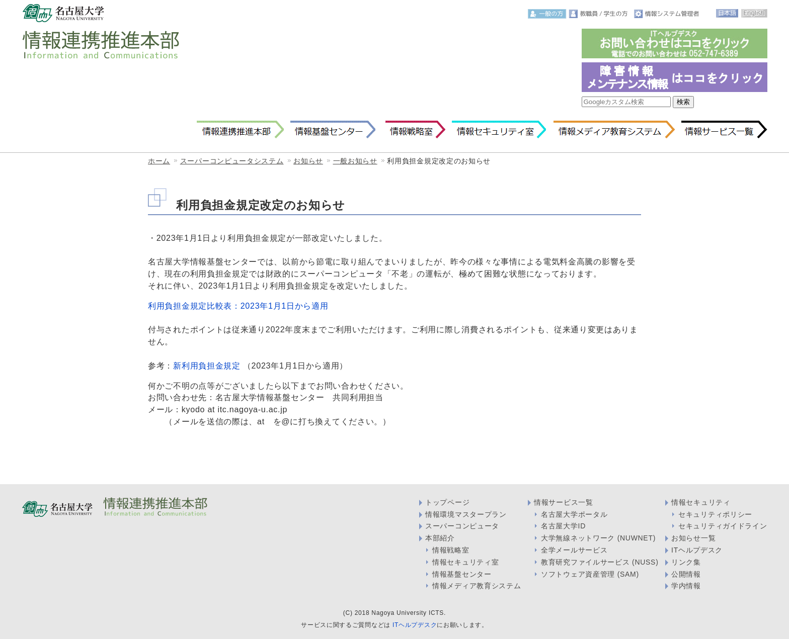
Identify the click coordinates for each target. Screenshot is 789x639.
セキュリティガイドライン (722, 526)
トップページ (447, 502)
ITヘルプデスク (697, 550)
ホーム (159, 161)
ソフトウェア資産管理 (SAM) (590, 574)
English (754, 13)
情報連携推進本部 (240, 130)
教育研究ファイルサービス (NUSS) (599, 562)
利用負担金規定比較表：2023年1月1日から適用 (238, 305)
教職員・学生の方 (600, 14)
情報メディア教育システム (614, 130)
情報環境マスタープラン (466, 514)
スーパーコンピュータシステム (232, 161)
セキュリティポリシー (715, 514)
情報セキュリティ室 (498, 130)
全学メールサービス (574, 550)
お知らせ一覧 (693, 538)
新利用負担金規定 (207, 365)
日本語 (727, 13)
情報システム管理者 (667, 14)
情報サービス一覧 (724, 130)
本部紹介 (440, 538)
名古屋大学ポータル (574, 514)
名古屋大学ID (563, 526)
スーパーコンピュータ (462, 526)
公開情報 (686, 574)
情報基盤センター (332, 130)
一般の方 (547, 14)
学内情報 (686, 586)
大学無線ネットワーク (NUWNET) (598, 538)
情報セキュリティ (701, 502)
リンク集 (686, 562)
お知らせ (308, 161)
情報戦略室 (413, 130)
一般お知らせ (355, 161)
